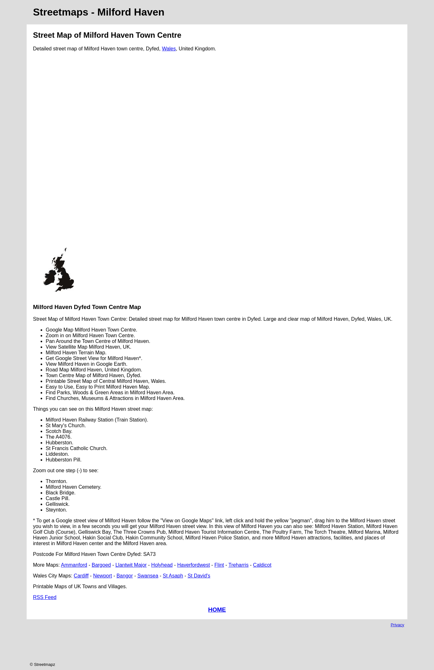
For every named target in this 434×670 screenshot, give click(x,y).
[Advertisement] (58, 152)
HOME (217, 609)
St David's (198, 575)
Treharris (238, 565)
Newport (102, 575)
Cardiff (81, 575)
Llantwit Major (131, 565)
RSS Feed (44, 597)
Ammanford (74, 565)
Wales (169, 48)
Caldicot (262, 565)
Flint (219, 565)
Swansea (147, 575)
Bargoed (101, 565)
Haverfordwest (193, 565)
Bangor (124, 575)
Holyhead (162, 565)
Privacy (397, 624)
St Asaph (173, 575)
